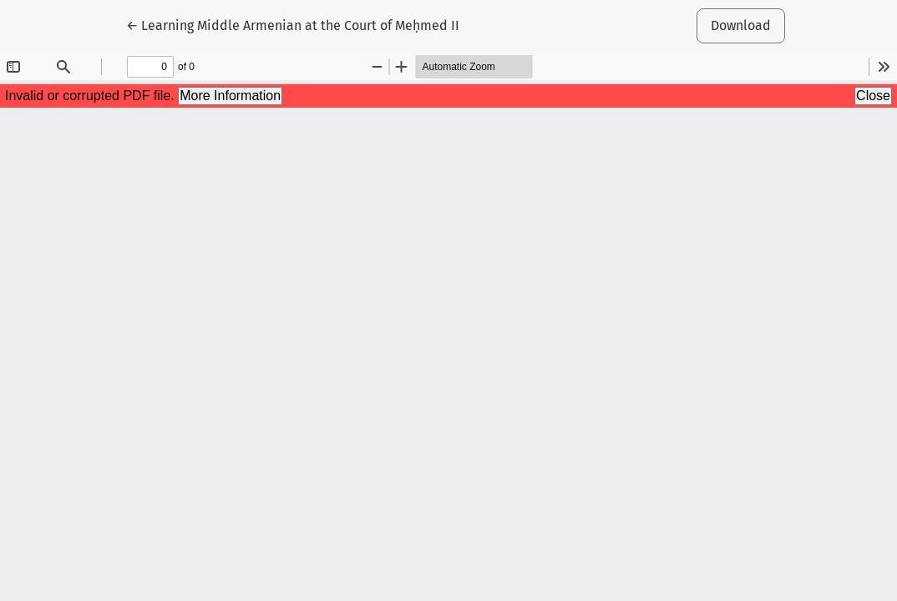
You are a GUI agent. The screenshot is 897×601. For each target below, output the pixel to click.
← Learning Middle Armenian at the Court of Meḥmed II (292, 24)
